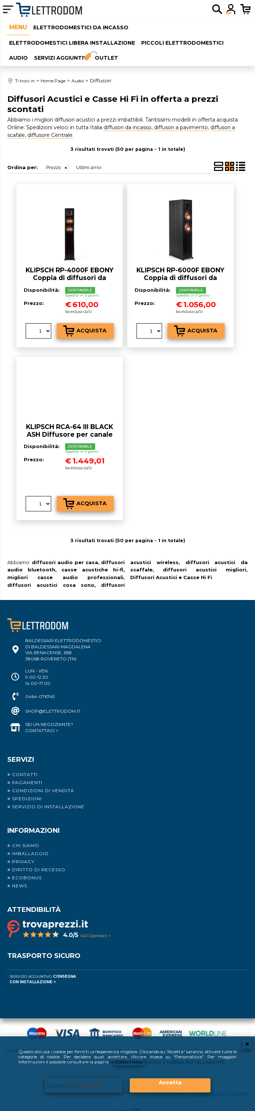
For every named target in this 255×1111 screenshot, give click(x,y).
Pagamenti (27, 770)
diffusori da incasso (127, 115)
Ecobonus (27, 865)
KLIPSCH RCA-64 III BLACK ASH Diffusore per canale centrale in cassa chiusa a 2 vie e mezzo (69, 426)
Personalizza (83, 1085)
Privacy (23, 849)
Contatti (25, 762)
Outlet (111, 48)
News (19, 873)
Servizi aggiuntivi (59, 48)
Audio (16, 48)
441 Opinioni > (95, 923)
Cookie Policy (132, 1061)
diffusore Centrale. (50, 123)
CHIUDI (247, 1043)
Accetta (169, 1082)
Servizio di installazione (48, 794)
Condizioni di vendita (43, 778)
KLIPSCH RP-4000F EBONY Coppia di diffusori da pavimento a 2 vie (69, 265)
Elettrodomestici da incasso (78, 26)
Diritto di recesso (38, 857)
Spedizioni (27, 786)
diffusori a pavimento (181, 115)
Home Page (16, 26)
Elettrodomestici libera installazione (69, 37)
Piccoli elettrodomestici (180, 37)
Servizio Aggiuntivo (43, 967)
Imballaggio (30, 841)
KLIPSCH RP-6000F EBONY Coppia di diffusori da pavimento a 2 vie (180, 265)
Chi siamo (25, 833)
